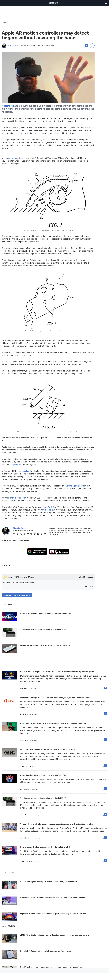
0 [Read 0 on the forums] (105, 688)
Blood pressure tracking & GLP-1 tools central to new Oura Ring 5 (48, 749)
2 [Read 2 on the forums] (105, 788)
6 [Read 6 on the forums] (105, 837)
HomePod (47, 507)
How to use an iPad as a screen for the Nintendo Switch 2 (45, 847)
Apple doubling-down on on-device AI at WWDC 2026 (43, 775)
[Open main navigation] (105, 2)
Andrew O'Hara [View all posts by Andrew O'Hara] (25, 861)
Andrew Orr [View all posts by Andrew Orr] (23, 688)
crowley (11, 577)
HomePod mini (48, 510)
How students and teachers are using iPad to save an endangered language (53, 723)
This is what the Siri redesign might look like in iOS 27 (43, 798)
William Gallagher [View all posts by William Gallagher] (25, 815)
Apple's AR (8, 105)
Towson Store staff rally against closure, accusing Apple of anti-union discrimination (56, 824)
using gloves (20, 133)
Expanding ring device (75, 486)
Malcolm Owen (13, 46)
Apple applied (23, 471)
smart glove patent (17, 498)
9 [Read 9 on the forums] (105, 714)
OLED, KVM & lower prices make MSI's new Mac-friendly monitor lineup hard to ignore (57, 672)
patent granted (12, 158)
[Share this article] (92, 45)
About (86, 577)
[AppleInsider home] (54, 3)
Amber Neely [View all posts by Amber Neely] (24, 714)
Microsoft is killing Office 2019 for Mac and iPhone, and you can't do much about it (55, 698)
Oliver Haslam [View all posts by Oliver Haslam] (24, 789)
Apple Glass (16, 464)
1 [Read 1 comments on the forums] (86, 46)
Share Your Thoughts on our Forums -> (17, 595)
